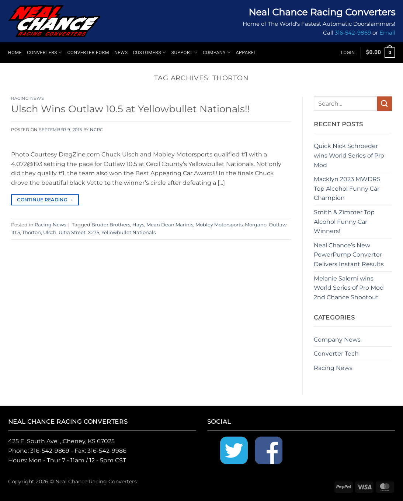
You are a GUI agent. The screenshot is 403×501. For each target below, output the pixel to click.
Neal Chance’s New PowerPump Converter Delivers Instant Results (349, 255)
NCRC (96, 129)
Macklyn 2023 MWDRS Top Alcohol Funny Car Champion (347, 188)
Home (15, 52)
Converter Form (88, 52)
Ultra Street (72, 232)
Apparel (246, 52)
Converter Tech (336, 353)
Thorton (31, 232)
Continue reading (45, 199)
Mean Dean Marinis (169, 224)
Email (387, 32)
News (121, 52)
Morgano (256, 224)
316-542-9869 (353, 32)
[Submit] (384, 103)
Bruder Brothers (110, 224)
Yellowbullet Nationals (128, 232)
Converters (44, 52)
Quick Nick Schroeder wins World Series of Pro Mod (349, 155)
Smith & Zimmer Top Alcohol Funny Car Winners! (344, 221)
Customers (149, 52)
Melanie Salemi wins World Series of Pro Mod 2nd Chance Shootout (349, 288)
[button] (348, 52)
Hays (138, 224)
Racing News (27, 98)
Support (184, 52)
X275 (93, 232)
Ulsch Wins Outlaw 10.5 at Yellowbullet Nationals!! (130, 108)
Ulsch (49, 232)
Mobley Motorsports (219, 224)
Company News (337, 339)
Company (217, 52)
